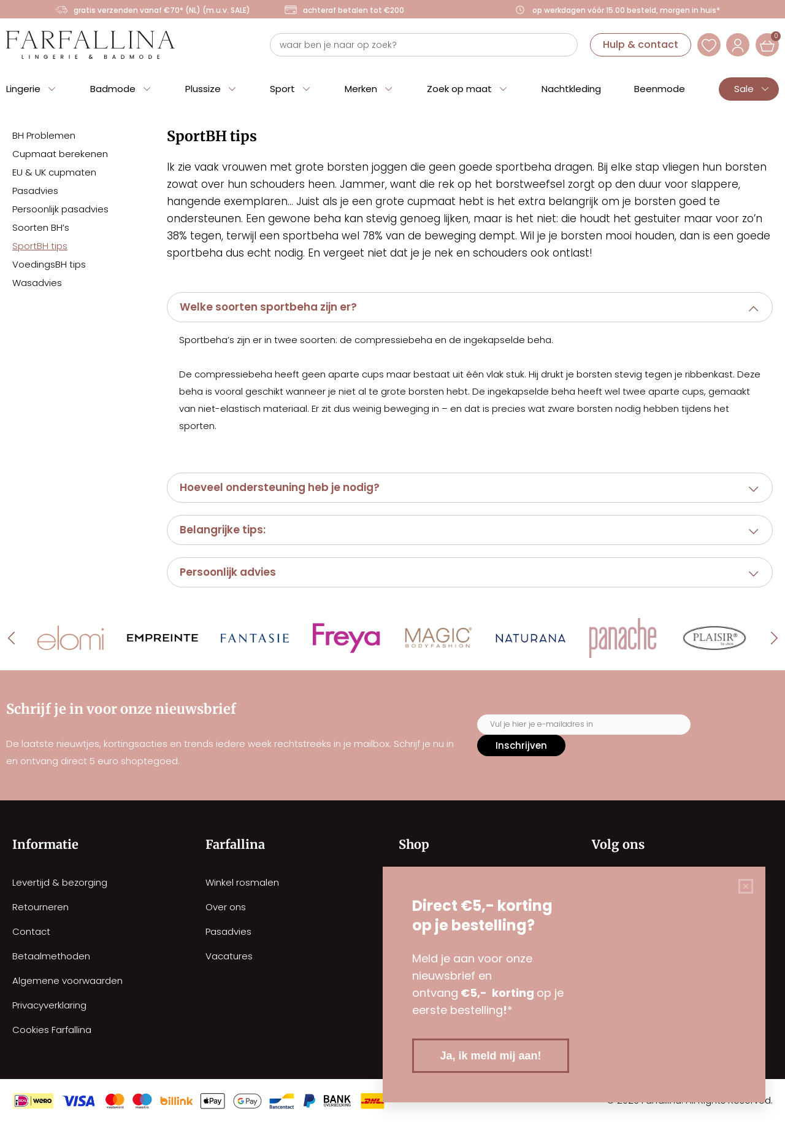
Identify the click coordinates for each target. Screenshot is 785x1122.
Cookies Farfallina (51, 1029)
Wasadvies (37, 282)
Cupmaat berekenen (60, 153)
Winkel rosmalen (242, 882)
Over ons (225, 906)
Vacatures (229, 956)
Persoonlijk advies (228, 572)
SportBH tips (39, 245)
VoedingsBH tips (49, 264)
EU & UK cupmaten (54, 172)
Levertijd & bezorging (59, 882)
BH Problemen (43, 135)
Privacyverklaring (49, 1005)
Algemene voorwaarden (67, 980)
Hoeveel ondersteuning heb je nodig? (280, 487)
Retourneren (40, 906)
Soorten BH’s (40, 227)
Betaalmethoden (51, 956)
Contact (31, 931)
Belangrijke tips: (223, 529)
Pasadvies (35, 190)
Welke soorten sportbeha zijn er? (268, 307)
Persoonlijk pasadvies (60, 209)
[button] (470, 307)
